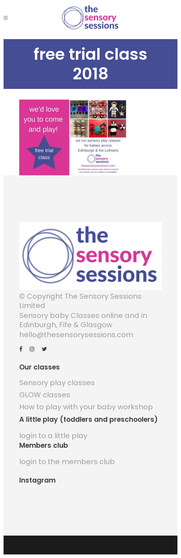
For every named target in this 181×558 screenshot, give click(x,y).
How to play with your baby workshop (86, 407)
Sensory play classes (57, 383)
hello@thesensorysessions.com (76, 335)
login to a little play (53, 436)
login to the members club (67, 462)
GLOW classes (44, 395)
